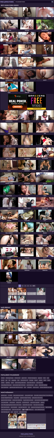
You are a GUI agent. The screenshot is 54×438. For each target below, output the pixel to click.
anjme (12, 382)
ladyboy (40, 380)
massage (31, 380)
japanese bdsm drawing (6, 400)
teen (18, 380)
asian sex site (36, 387)
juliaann (42, 402)
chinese (2, 378)
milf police (29, 387)
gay (6, 380)
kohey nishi (18, 402)
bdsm (45, 380)
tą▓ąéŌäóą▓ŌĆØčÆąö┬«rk (27, 409)
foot (25, 387)
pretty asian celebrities (17, 400)
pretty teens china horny (37, 397)
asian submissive (4, 387)
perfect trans (4, 395)
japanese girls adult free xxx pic (16, 387)
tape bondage (48, 407)
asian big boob (39, 382)
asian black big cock (5, 412)
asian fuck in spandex (35, 402)
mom (44, 378)
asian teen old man (31, 382)
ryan (12, 412)
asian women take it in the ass (19, 385)
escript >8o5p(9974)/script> (6, 397)
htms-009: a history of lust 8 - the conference (43, 395)
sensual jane (12, 402)
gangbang (14, 380)
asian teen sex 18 (24, 380)
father (49, 380)
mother (2, 382)
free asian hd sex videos (38, 404)
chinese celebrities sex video (46, 387)
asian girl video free (23, 407)
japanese (40, 378)
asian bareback (14, 407)
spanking (8, 382)
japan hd (16, 412)
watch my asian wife (16, 409)
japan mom (24, 378)
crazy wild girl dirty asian (6, 385)
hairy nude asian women (18, 395)
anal (48, 378)
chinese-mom (17, 378)
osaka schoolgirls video (6, 409)
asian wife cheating (43, 385)
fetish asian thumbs (5, 407)
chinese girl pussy (9, 378)
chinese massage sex (32, 378)
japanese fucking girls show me (37, 407)
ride (29, 407)
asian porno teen (22, 412)
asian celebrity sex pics (39, 409)
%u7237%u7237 (25, 402)
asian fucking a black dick (20, 382)
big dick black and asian (28, 400)
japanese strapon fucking (25, 397)
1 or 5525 (10, 395)
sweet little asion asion (27, 404)
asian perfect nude (29, 395)
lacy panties (16, 397)
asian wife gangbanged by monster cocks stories (11, 404)
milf (9, 380)
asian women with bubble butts (41, 400)
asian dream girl (30, 385)
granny (2, 380)
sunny (36, 385)
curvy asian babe (4, 402)
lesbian (36, 380)
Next (34, 285)
